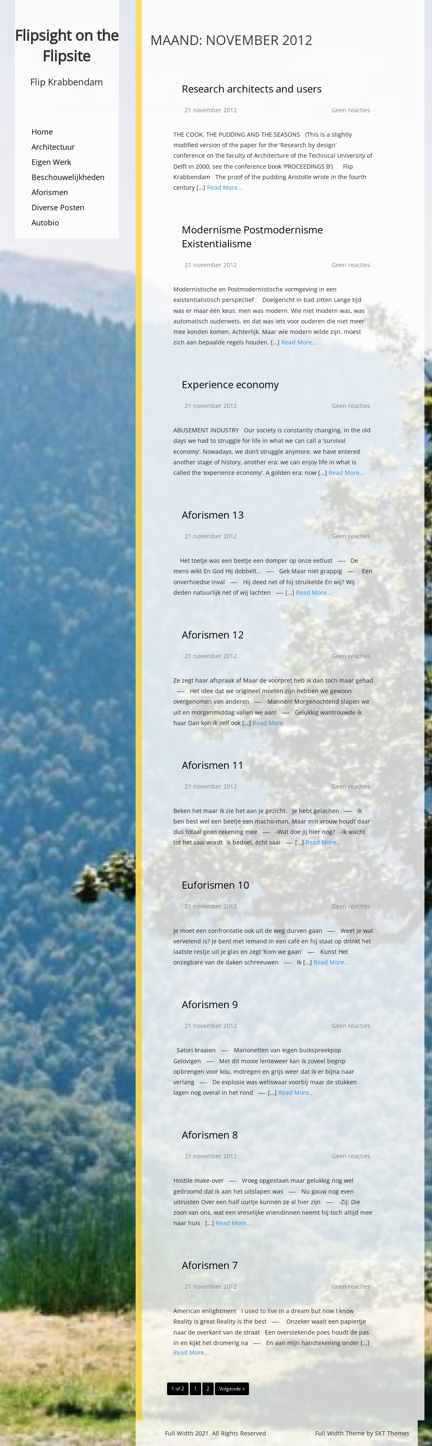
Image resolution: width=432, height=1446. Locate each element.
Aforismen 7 (210, 1265)
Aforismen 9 (210, 1004)
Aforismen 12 (213, 634)
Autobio (45, 222)
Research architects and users (252, 88)
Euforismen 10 (215, 885)
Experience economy (230, 384)
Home (42, 132)
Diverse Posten (57, 207)
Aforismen (49, 192)
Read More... (225, 187)
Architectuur (53, 147)
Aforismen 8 (210, 1134)
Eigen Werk (51, 162)
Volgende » (232, 1388)
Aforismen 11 (213, 765)
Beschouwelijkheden (68, 177)
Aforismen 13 (213, 515)
